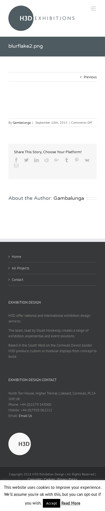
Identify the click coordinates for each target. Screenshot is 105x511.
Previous (90, 77)
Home (16, 256)
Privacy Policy (67, 479)
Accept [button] (51, 503)
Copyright (34, 479)
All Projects (20, 268)
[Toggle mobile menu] (94, 9)
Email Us (25, 415)
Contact (17, 279)
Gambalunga (22, 122)
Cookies (49, 479)
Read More (70, 503)
